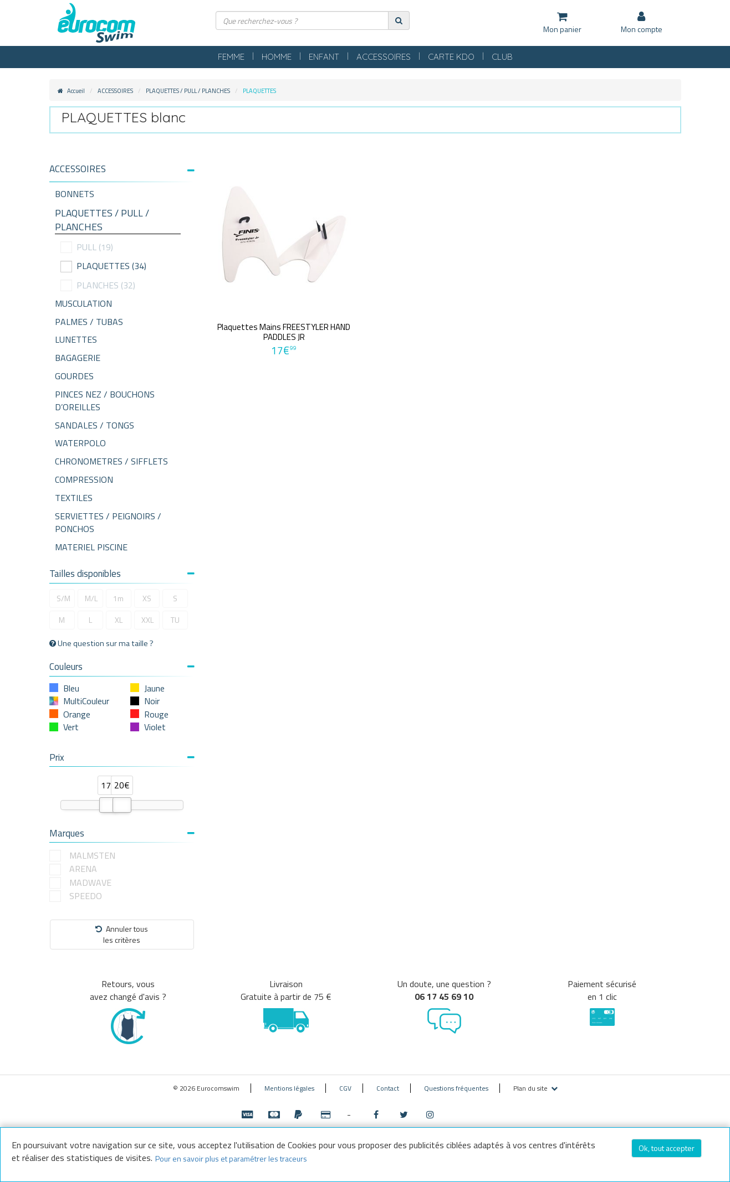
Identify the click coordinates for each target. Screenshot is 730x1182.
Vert (71, 727)
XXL (147, 620)
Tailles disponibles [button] (122, 573)
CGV (345, 1088)
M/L (91, 598)
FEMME (231, 56)
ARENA (83, 869)
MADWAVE (90, 882)
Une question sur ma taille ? (101, 643)
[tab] (122, 173)
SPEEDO (85, 896)
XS (146, 598)
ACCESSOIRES (383, 56)
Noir (152, 701)
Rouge (156, 714)
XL (118, 620)
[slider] (108, 805)
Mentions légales (289, 1088)
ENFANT (324, 56)
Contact (387, 1088)
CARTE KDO (451, 56)
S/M (63, 598)
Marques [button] (122, 833)
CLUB (502, 56)
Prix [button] (122, 757)
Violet (155, 727)
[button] (122, 169)
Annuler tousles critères (121, 934)
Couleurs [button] (122, 666)
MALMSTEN (92, 855)
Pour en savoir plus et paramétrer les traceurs (231, 1158)
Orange (76, 714)
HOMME (277, 56)
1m (118, 598)
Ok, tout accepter (667, 1148)
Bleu (71, 688)
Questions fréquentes (456, 1088)
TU (175, 620)
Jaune (154, 688)
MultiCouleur (86, 701)
